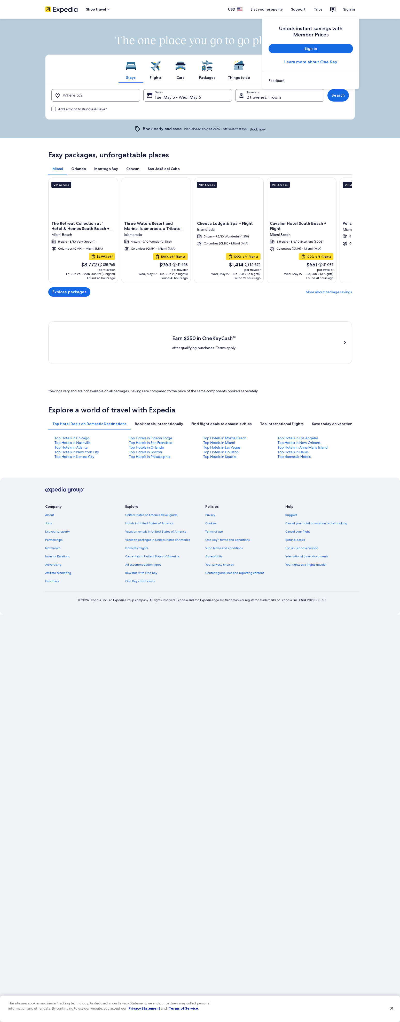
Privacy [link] (210, 515)
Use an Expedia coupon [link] (301, 548)
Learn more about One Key (310, 61)
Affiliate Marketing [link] (58, 573)
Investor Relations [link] (57, 556)
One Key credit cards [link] (140, 581)
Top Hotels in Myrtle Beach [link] (224, 438)
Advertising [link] (53, 565)
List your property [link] (57, 531)
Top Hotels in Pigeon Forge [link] (150, 438)
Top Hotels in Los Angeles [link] (298, 438)
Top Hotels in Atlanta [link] (71, 447)
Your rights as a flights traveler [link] (306, 565)
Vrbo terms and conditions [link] (224, 548)
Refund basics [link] (295, 540)
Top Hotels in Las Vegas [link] (221, 447)
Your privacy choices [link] (219, 565)
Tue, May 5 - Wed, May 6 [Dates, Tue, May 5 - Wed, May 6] (178, 97)
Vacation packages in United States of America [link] (157, 540)
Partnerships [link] (53, 540)
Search (338, 95)
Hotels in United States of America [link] (149, 523)
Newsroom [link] (53, 548)
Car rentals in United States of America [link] (152, 556)
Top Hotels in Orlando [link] (146, 447)
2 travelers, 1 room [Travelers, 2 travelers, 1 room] (264, 97)
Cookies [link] (210, 523)
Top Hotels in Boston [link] (145, 452)
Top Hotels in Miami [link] (219, 442)
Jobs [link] (48, 523)
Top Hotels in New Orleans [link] (299, 442)
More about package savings (328, 292)
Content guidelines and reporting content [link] (234, 573)
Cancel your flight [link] (297, 531)
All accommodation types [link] (143, 565)
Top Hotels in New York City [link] (76, 452)
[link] (310, 80)
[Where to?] (95, 95)
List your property (267, 9)
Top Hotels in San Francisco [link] (150, 442)
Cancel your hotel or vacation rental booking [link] (316, 523)
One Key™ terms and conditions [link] (227, 540)
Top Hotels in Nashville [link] (72, 442)
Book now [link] (258, 129)
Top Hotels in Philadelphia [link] (149, 456)
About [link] (49, 515)
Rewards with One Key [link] (141, 573)
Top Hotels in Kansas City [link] (74, 456)
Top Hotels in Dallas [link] (293, 452)
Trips (318, 9)
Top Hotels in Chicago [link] (71, 438)
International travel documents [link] (306, 556)
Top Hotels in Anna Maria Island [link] (303, 447)
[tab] (131, 69)
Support (298, 9)
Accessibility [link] (214, 556)
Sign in (349, 9)
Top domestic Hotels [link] (294, 456)
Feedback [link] (52, 581)
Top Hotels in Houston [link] (221, 452)
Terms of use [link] (214, 531)
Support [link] (291, 515)
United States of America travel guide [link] (151, 515)
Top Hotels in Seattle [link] (219, 456)
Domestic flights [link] (136, 548)
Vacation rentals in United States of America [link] (155, 531)
